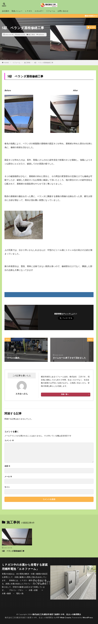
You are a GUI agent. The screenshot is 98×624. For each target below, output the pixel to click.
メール (8, 476)
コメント (9, 440)
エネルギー (39, 11)
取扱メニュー (17, 11)
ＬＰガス (28, 11)
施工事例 (32, 34)
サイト (7, 487)
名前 (7, 466)
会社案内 (5, 11)
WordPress (88, 617)
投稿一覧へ (65, 394)
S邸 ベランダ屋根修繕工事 (43, 63)
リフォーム (50, 11)
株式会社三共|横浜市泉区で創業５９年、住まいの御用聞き (56, 614)
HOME (6, 63)
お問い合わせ (63, 11)
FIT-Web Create (63, 617)
